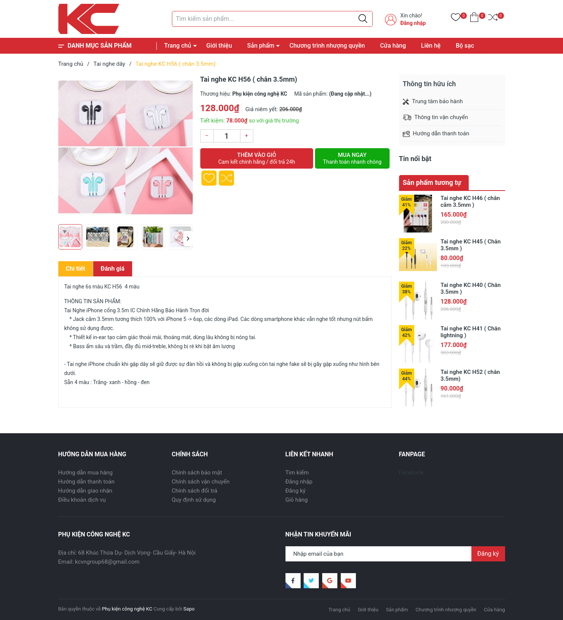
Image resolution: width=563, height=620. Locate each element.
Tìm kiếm (297, 472)
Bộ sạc (465, 45)
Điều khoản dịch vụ (82, 499)
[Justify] (363, 18)
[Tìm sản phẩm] (272, 18)
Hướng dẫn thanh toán (86, 481)
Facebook (411, 472)
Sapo (189, 609)
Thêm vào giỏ (257, 158)
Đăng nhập (413, 23)
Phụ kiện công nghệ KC (127, 609)
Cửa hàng (393, 45)
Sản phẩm (260, 45)
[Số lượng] (227, 136)
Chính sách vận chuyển (201, 481)
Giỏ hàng (296, 499)
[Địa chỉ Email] (395, 553)
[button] (188, 238)
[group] (125, 147)
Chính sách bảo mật (197, 472)
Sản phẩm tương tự (432, 182)
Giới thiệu (219, 45)
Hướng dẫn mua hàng (85, 472)
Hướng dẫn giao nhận (85, 490)
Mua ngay (352, 158)
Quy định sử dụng (194, 499)
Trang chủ (177, 45)
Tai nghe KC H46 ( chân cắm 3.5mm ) (470, 201)
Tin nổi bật (415, 159)
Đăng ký (295, 490)
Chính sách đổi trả (194, 490)
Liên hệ (431, 45)
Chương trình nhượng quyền (327, 45)
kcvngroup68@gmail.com (107, 561)
